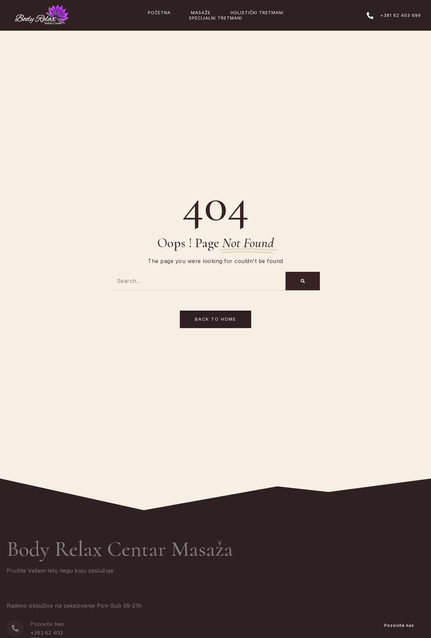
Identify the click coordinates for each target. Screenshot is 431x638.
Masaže (200, 12)
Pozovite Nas (47, 624)
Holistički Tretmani (257, 12)
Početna (159, 12)
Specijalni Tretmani (215, 18)
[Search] (303, 281)
